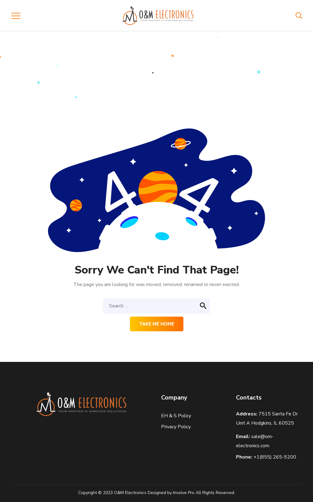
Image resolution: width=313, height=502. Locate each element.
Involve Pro (183, 493)
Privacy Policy (176, 426)
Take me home (156, 324)
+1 (274, 457)
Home (142, 72)
